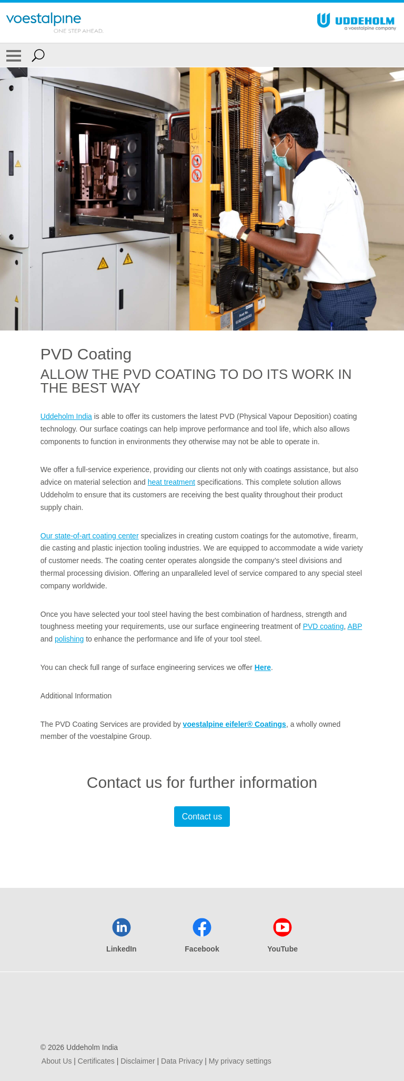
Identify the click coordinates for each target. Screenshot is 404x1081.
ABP (354, 626)
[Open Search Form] (38, 55)
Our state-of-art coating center (90, 536)
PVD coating (323, 626)
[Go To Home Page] (55, 22)
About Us (57, 1061)
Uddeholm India (66, 416)
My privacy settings (240, 1061)
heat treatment (171, 482)
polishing (69, 639)
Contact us (202, 816)
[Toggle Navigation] (13, 55)
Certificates (96, 1061)
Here (263, 667)
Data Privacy (182, 1061)
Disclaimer (137, 1061)
